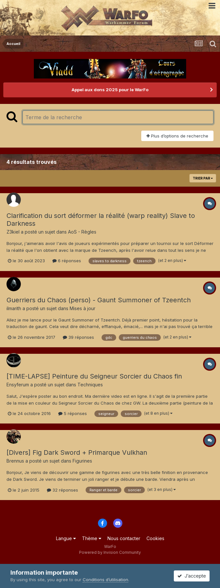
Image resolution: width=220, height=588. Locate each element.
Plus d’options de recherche (177, 135)
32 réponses (62, 490)
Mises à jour (82, 308)
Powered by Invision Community (110, 552)
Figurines (82, 461)
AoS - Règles (82, 232)
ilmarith (14, 308)
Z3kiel (13, 232)
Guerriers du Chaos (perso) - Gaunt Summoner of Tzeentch (99, 300)
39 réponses (78, 337)
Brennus (15, 461)
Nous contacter (123, 538)
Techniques (90, 384)
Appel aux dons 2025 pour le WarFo (110, 89)
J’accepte (191, 576)
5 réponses (72, 413)
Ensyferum (18, 384)
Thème (91, 538)
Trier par (203, 178)
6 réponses (66, 260)
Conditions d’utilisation (105, 579)
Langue (66, 538)
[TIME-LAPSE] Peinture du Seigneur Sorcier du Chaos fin (94, 376)
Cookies (155, 538)
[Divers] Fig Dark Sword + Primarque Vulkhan (77, 452)
